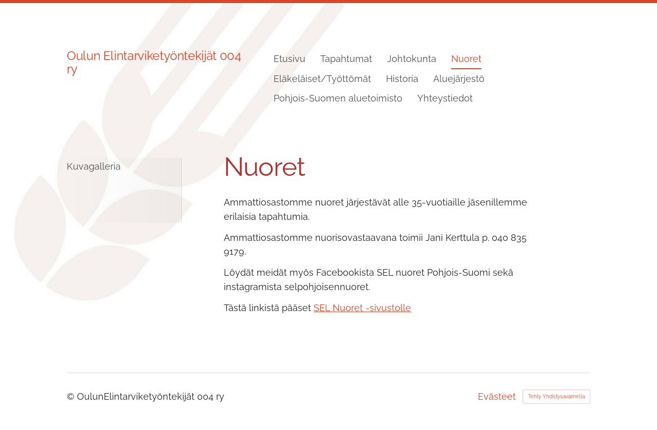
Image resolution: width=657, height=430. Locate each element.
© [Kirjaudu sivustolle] (72, 396)
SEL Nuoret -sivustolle (362, 307)
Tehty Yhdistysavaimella (556, 396)
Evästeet (497, 396)
